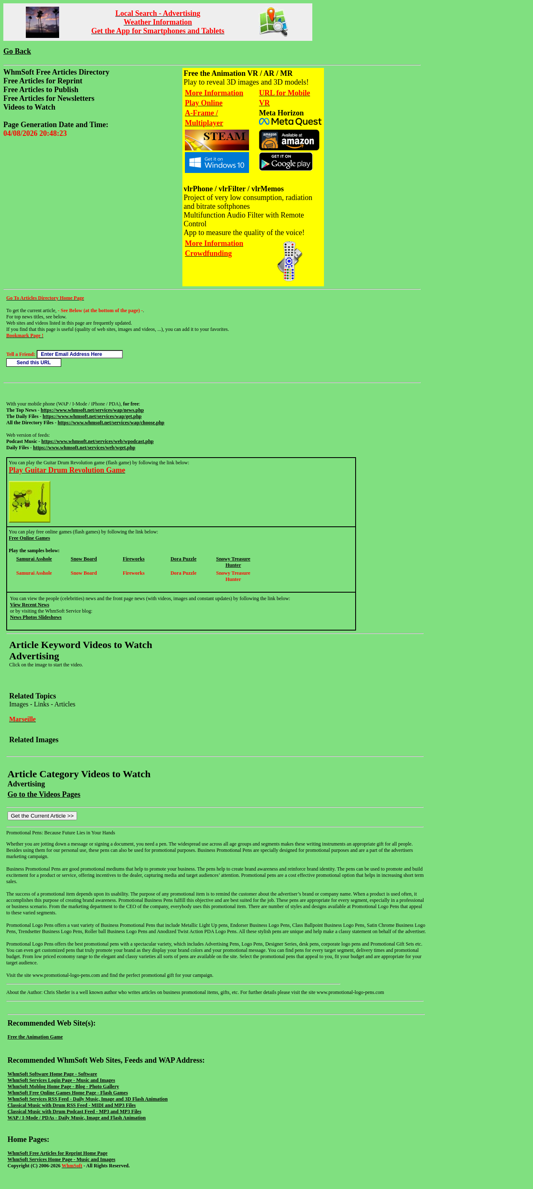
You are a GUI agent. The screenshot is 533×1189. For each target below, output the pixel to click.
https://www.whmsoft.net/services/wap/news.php (92, 410)
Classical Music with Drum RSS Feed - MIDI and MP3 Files (71, 1105)
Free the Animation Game (35, 1037)
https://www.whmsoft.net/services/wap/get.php (92, 416)
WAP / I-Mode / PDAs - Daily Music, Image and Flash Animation (76, 1118)
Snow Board (84, 559)
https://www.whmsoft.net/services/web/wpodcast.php (97, 441)
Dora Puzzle (183, 559)
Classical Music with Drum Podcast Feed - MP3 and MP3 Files (74, 1111)
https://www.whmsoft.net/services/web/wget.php (84, 448)
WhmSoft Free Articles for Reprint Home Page (57, 1153)
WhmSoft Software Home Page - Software (52, 1074)
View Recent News (29, 605)
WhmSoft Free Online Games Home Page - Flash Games (67, 1093)
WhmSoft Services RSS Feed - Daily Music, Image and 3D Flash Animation (87, 1099)
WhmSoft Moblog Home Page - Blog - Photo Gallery (63, 1086)
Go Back (17, 51)
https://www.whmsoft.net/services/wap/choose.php (110, 423)
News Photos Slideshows (36, 617)
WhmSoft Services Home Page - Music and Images (61, 1159)
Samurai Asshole (34, 559)
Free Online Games (29, 538)
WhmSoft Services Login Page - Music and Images (61, 1080)
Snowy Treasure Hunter (233, 562)
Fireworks (133, 559)
